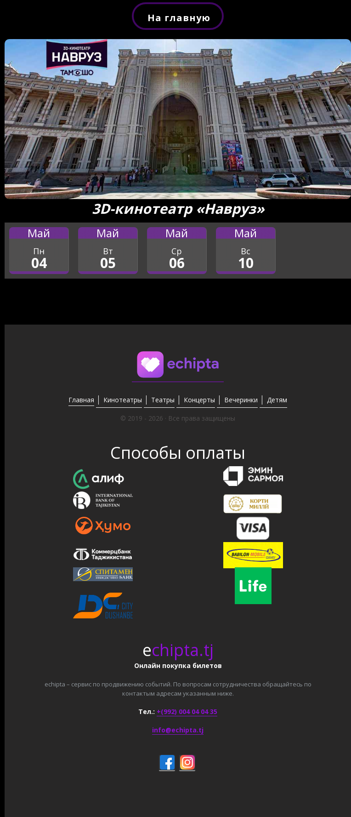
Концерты (199, 399)
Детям (277, 399)
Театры (163, 399)
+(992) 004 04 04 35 (187, 711)
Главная (81, 399)
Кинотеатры (122, 399)
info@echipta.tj (178, 730)
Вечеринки (241, 399)
